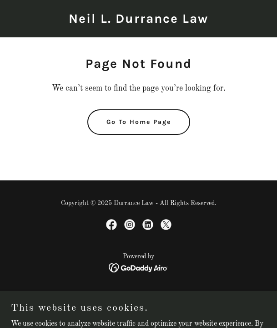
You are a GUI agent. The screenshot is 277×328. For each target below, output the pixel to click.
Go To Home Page (138, 122)
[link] (138, 21)
